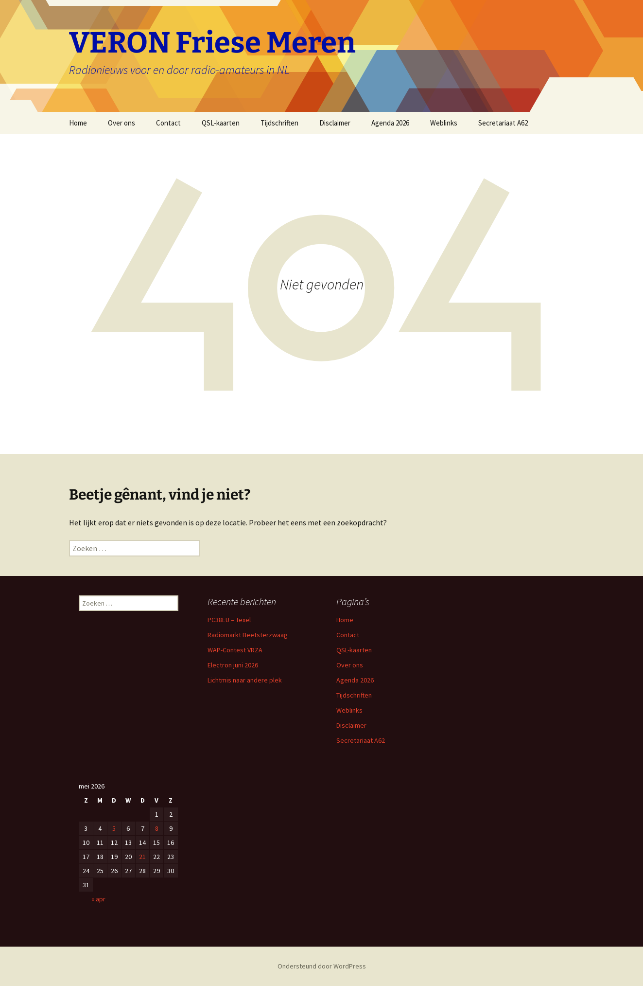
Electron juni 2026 (233, 665)
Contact (168, 122)
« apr (98, 899)
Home (78, 122)
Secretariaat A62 (503, 122)
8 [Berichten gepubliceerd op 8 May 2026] (156, 828)
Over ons (121, 122)
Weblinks (443, 122)
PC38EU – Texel (229, 619)
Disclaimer (334, 122)
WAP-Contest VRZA (235, 649)
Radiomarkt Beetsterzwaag (248, 634)
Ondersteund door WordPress (322, 966)
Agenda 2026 (390, 122)
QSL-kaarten (221, 122)
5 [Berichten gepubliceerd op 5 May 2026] (114, 828)
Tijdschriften (279, 122)
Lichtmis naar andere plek (245, 680)
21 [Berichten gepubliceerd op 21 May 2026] (142, 856)
